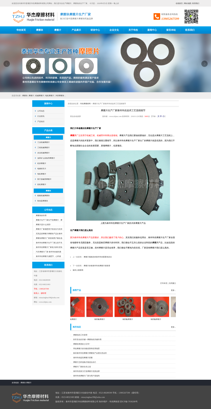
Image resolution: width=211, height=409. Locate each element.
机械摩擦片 (39, 96)
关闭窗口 (172, 283)
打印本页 (163, 283)
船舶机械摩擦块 (43, 196)
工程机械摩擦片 (43, 148)
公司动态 (40, 111)
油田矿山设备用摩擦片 (46, 158)
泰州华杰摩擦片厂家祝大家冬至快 (49, 247)
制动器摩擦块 (42, 201)
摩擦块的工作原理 (80, 335)
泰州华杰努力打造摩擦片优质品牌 (86, 371)
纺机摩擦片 (41, 184)
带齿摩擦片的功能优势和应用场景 (86, 349)
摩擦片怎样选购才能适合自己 (84, 362)
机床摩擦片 (41, 163)
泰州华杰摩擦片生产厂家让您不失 (49, 243)
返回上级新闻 (78, 270)
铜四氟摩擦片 (73, 319)
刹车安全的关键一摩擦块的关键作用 (87, 339)
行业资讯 (40, 116)
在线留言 (179, 3)
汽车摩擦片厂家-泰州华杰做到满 (48, 252)
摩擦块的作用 (41, 215)
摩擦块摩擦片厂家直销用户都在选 (49, 238)
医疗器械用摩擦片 (44, 179)
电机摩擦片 (49, 96)
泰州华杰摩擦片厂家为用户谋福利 (86, 376)
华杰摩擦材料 (85, 104)
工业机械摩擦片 (43, 142)
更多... (173, 290)
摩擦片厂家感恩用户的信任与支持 (49, 229)
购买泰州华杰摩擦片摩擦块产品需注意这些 (90, 353)
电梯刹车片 (41, 169)
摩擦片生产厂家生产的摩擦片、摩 (49, 220)
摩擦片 (31, 96)
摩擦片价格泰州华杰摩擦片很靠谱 (97, 266)
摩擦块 (25, 96)
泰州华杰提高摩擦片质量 (83, 358)
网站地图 (187, 3)
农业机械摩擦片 (43, 153)
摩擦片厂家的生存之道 (82, 367)
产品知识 (40, 121)
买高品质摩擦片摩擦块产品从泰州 (49, 234)
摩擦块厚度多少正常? (81, 344)
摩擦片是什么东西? (43, 225)
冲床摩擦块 (59, 96)
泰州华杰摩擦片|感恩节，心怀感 (48, 256)
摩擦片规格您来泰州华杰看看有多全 (98, 257)
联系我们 (195, 3)
